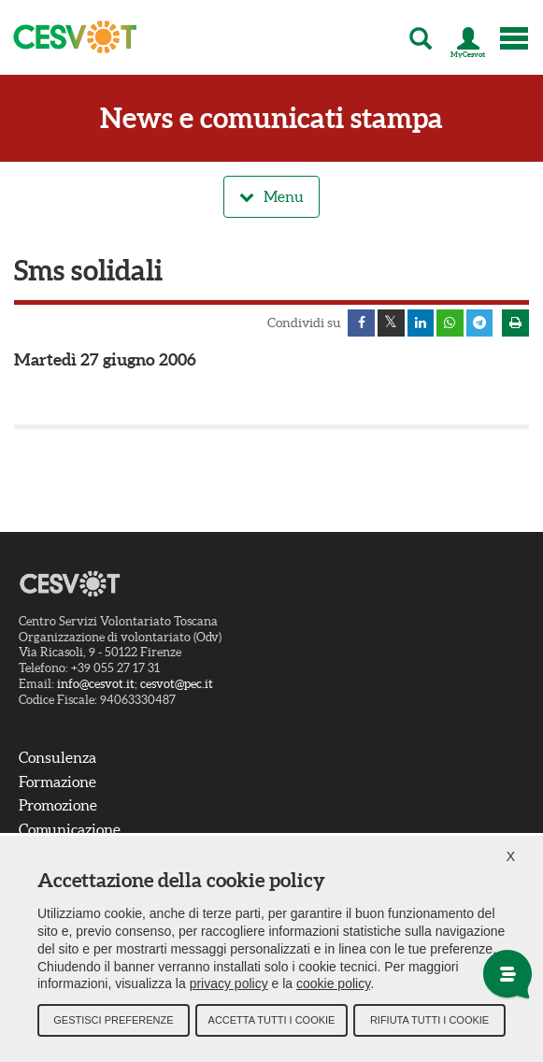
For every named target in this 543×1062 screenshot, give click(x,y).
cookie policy (333, 987)
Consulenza (57, 758)
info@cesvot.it (96, 686)
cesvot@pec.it (176, 686)
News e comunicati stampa (271, 118)
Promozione (58, 806)
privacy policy (229, 987)
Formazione (57, 782)
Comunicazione (70, 830)
